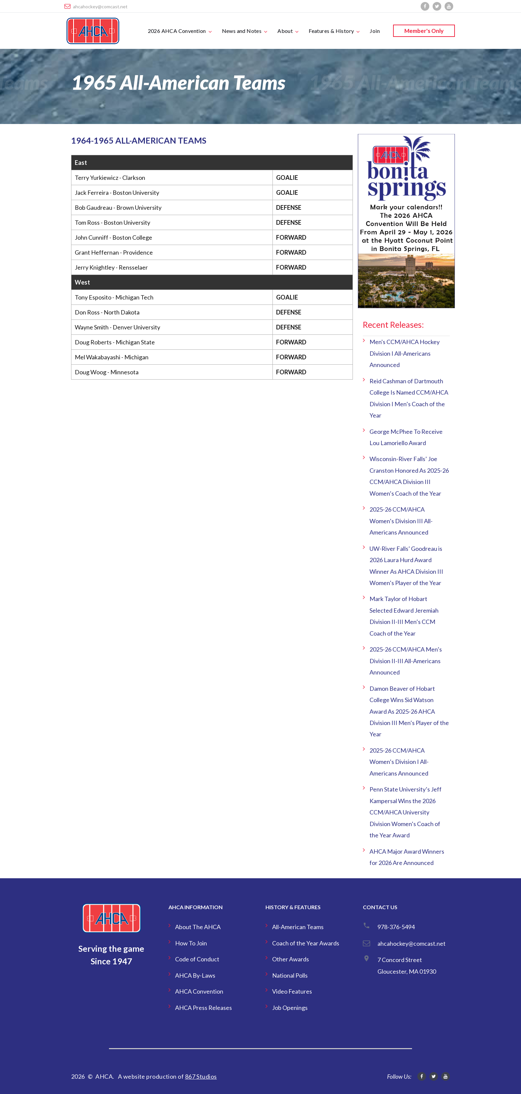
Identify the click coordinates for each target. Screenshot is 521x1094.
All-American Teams (298, 926)
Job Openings (290, 1007)
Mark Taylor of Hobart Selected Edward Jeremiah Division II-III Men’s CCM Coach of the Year (404, 616)
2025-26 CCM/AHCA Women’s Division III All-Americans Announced (401, 521)
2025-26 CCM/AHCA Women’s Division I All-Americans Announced (399, 762)
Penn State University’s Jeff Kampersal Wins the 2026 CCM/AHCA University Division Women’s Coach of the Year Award (405, 812)
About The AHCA (198, 926)
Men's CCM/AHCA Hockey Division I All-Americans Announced (404, 353)
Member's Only (424, 30)
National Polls (290, 975)
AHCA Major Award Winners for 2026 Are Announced (406, 857)
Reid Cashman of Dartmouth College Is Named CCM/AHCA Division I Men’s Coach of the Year (408, 398)
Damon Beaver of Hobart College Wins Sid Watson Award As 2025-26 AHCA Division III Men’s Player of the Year (409, 711)
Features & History (331, 31)
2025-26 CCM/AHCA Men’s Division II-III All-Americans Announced (405, 661)
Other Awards (290, 959)
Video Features (292, 991)
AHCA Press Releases (203, 1007)
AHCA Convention (199, 991)
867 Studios (201, 1076)
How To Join (191, 943)
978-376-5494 (396, 926)
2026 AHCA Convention (177, 31)
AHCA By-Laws (195, 975)
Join (375, 31)
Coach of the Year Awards (305, 943)
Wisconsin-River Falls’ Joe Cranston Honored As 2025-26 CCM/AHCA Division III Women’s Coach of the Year (409, 476)
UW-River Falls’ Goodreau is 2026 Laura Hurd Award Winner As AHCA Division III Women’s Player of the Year (406, 565)
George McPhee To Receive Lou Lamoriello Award (406, 437)
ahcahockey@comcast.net (100, 6)
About (285, 31)
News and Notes (242, 31)
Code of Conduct (197, 959)
